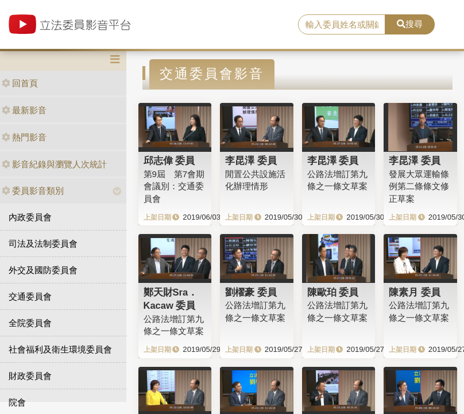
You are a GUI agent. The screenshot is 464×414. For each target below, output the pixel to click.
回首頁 (20, 83)
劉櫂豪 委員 (251, 292)
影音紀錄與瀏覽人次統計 (54, 164)
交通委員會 (30, 296)
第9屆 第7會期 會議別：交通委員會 (174, 186)
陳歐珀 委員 (333, 292)
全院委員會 (30, 323)
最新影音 (24, 110)
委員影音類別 (33, 190)
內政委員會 (30, 217)
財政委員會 (30, 376)
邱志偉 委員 (169, 160)
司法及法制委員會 (43, 243)
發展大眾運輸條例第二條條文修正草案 (419, 186)
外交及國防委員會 (43, 270)
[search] (341, 24)
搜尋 (410, 24)
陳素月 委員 (414, 292)
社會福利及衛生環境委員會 (60, 349)
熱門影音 (24, 137)
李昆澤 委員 (251, 160)
